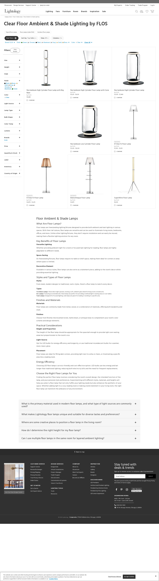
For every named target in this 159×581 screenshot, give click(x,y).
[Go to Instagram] (127, 547)
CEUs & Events (55, 535)
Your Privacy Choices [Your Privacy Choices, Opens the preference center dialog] (114, 577)
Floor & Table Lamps (17, 17)
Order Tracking (130, 5)
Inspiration (94, 11)
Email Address (120, 533)
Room (75, 11)
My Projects (118, 5)
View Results (21, 51)
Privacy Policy (151, 538)
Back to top (79, 509)
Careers (75, 532)
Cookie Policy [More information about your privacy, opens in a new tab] (53, 579)
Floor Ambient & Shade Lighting (31, 17)
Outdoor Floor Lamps (50, 32)
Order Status (34, 537)
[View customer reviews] (136, 547)
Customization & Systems (58, 537)
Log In (153, 5)
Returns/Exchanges (36, 527)
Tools (52, 548)
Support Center (31, 5)
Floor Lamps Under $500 (31, 32)
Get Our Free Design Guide (14, 548)
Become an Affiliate (78, 535)
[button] (10, 43)
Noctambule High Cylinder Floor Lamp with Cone (91, 92)
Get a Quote (34, 545)
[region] (79, 576)
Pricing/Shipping (35, 529)
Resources (54, 551)
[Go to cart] (152, 11)
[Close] (156, 576)
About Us (75, 524)
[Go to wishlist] (147, 11)
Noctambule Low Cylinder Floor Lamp (131, 144)
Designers (93, 532)
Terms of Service (122, 540)
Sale (104, 11)
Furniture (67, 11)
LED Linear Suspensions (97, 551)
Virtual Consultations (57, 527)
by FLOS (34, 96)
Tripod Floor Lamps (12, 32)
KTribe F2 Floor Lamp (40, 198)
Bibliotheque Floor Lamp (126, 198)
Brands (84, 11)
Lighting (49, 11)
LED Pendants (95, 540)
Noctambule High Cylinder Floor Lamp (131, 90)
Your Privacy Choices (36, 535)
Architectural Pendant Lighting (100, 542)
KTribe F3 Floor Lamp (82, 198)
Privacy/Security (35, 532)
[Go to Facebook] (116, 547)
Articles (93, 524)
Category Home (8, 17)
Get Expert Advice (36, 548)
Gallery (93, 527)
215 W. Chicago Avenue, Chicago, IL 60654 (128, 565)
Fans (58, 11)
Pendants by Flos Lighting (98, 548)
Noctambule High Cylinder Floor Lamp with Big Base (49, 92)
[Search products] (136, 11)
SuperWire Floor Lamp (41, 252)
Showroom (8, 5)
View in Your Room (57, 540)
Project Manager (56, 529)
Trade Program (143, 5)
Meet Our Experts (78, 529)
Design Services (18, 5)
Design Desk (54, 524)
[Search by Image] (141, 11)
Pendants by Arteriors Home (99, 545)
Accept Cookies (129, 577)
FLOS (101, 24)
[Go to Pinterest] (121, 547)
